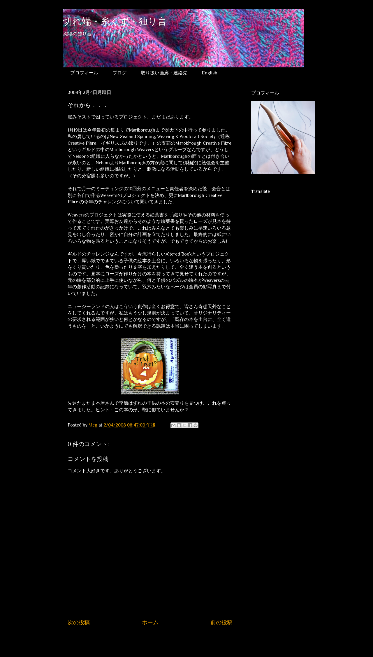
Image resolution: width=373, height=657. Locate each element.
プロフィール (84, 73)
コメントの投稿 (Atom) (156, 640)
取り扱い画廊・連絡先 (164, 73)
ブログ (119, 73)
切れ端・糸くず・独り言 (115, 22)
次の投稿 (79, 622)
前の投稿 (221, 622)
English (209, 73)
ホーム (150, 622)
